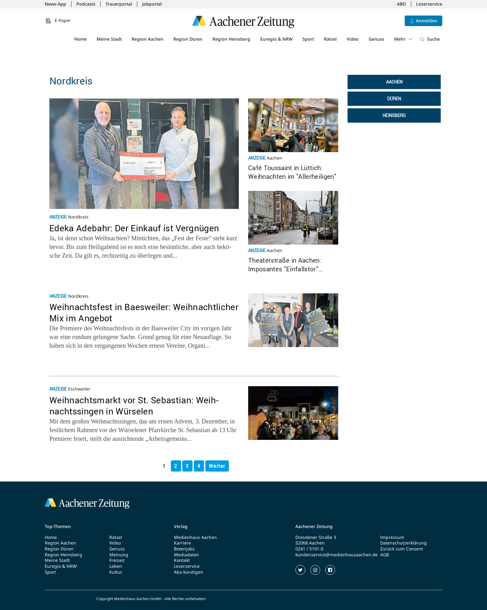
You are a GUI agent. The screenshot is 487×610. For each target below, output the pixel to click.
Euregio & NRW (276, 39)
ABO (401, 4)
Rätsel (330, 39)
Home (80, 39)
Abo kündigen (188, 572)
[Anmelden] (423, 21)
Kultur (115, 572)
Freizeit (117, 560)
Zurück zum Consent (401, 549)
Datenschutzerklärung (403, 543)
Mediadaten (186, 555)
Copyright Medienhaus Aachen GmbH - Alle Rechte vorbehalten (151, 598)
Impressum (392, 537)
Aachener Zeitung (314, 526)
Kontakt (182, 560)
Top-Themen (58, 526)
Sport (308, 39)
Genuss (376, 39)
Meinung (118, 555)
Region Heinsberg (231, 39)
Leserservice (429, 4)
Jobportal (152, 4)
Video (353, 39)
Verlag (181, 526)
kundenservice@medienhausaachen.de (336, 555)
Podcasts (85, 4)
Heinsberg (394, 115)
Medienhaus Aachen (195, 537)
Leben (115, 566)
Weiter (217, 466)
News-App (55, 4)
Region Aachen (147, 39)
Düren (394, 99)
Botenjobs (184, 549)
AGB (384, 555)
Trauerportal (119, 4)
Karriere (182, 543)
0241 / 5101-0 (309, 549)
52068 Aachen (310, 543)
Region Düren (188, 39)
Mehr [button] (403, 39)
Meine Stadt (109, 39)
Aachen (394, 82)
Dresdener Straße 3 (315, 537)
